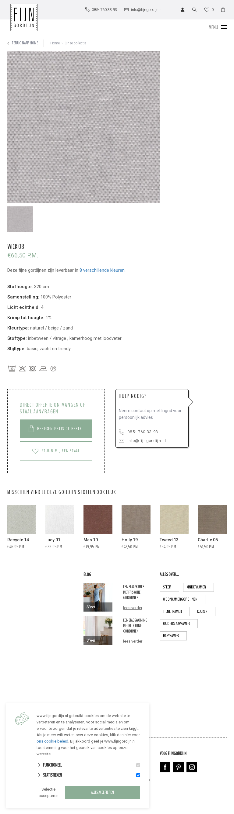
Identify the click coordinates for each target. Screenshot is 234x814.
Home (55, 43)
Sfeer (171, 587)
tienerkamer (176, 611)
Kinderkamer (200, 587)
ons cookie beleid (52, 741)
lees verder (132, 607)
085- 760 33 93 (138, 432)
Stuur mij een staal (56, 451)
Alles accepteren (102, 792)
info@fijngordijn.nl (142, 440)
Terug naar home (22, 43)
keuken (206, 611)
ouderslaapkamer (180, 623)
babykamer (175, 635)
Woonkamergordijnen (184, 599)
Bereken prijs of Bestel (56, 429)
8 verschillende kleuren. (103, 270)
